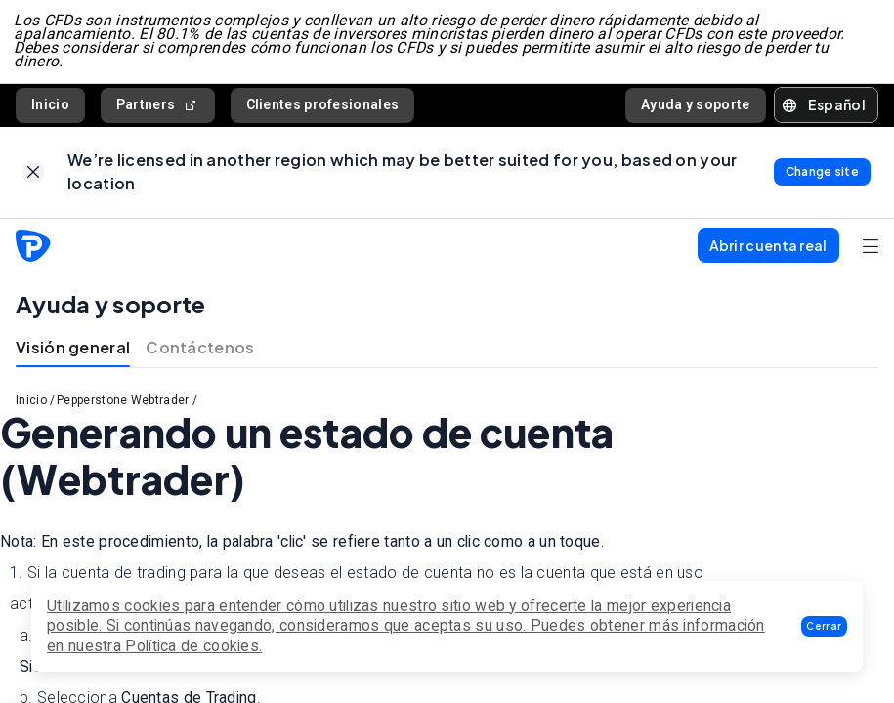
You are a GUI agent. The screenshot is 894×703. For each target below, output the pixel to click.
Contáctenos (200, 353)
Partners (157, 108)
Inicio (50, 107)
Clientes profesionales (323, 107)
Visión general (73, 353)
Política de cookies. (193, 646)
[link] (33, 177)
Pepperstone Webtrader (123, 406)
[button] (824, 626)
